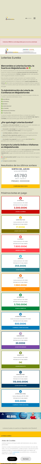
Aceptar (12, 459)
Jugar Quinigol (20, 269)
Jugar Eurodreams (20, 347)
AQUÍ (13, 453)
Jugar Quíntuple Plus (20, 231)
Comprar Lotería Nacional (20, 327)
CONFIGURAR (16, 452)
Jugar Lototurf (20, 289)
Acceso (29, 18)
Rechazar (26, 459)
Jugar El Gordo (20, 250)
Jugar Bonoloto (20, 366)
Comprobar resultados (20, 186)
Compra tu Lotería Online (9, 161)
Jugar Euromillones (20, 385)
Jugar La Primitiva (20, 308)
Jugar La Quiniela (20, 211)
